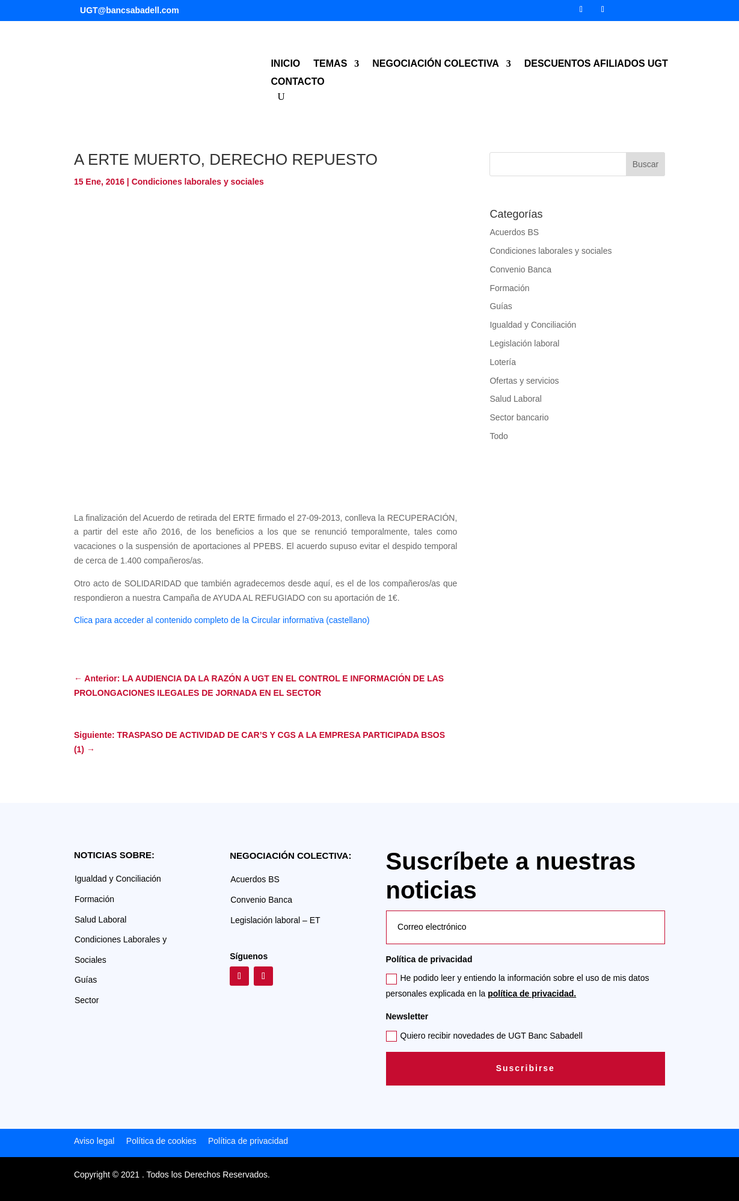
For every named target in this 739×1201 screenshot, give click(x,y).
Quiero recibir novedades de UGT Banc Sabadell (484, 1036)
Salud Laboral (515, 399)
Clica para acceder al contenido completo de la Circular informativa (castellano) (222, 620)
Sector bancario (518, 417)
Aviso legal (94, 1141)
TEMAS (330, 64)
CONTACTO (297, 82)
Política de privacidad (247, 1141)
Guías (500, 306)
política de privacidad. (532, 993)
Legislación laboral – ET (275, 920)
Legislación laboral (524, 343)
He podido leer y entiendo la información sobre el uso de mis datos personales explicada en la (517, 985)
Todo (498, 436)
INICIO (285, 64)
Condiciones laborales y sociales (198, 181)
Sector (87, 1000)
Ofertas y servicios (524, 380)
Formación (509, 288)
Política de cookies (161, 1141)
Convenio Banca (520, 269)
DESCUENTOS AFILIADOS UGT (596, 64)
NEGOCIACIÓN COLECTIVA (435, 64)
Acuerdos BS (514, 232)
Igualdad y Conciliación (532, 325)
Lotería (502, 362)
